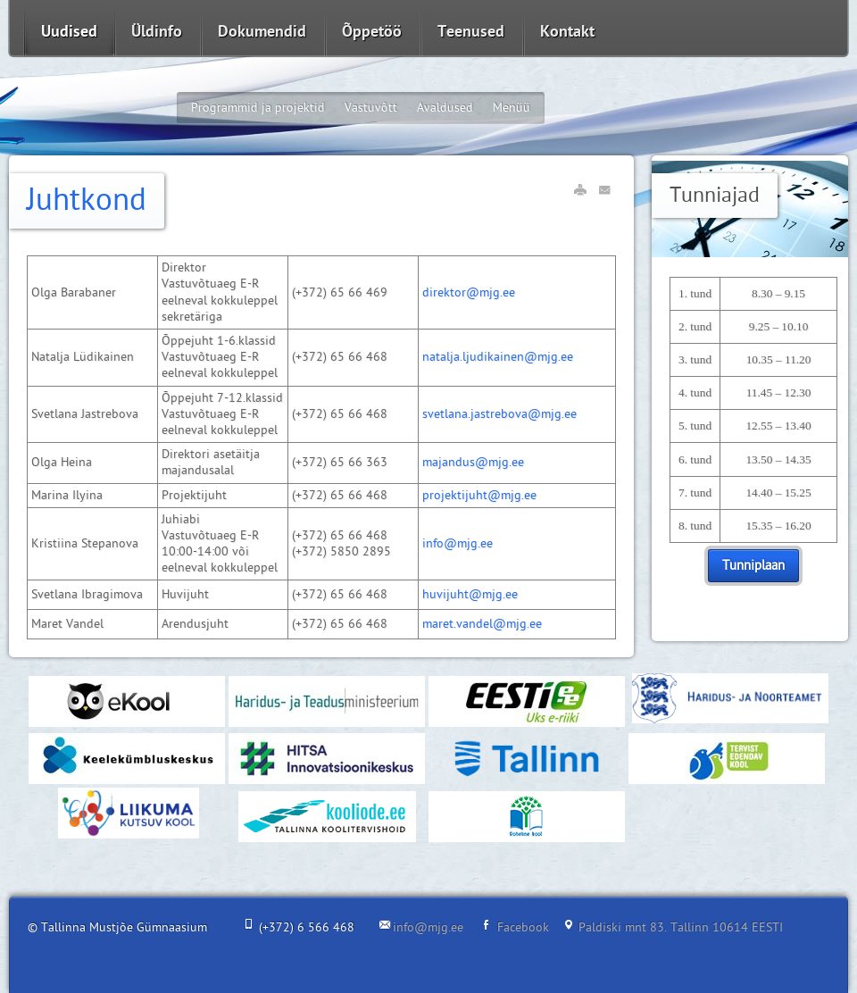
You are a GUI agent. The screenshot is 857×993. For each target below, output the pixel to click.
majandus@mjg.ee (473, 462)
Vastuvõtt (371, 107)
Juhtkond (86, 200)
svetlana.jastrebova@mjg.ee (499, 414)
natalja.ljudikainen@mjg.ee (497, 356)
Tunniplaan (753, 565)
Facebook (523, 927)
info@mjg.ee (457, 543)
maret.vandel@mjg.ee (482, 623)
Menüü (511, 107)
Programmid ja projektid (258, 107)
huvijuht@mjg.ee (470, 594)
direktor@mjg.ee (468, 292)
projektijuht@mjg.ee (479, 495)
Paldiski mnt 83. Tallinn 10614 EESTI (680, 927)
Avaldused (445, 107)
